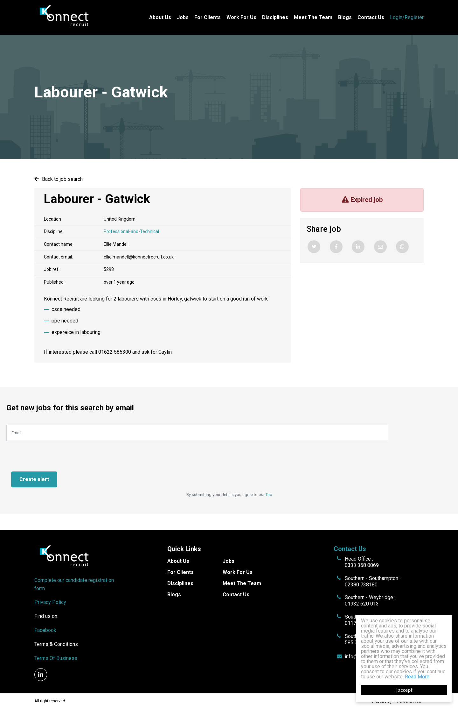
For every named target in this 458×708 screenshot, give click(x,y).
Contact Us (370, 17)
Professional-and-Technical (131, 231)
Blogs (345, 17)
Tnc (269, 494)
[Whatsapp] (402, 246)
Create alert (34, 479)
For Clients (207, 17)
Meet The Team (313, 17)
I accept (404, 690)
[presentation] (54, 453)
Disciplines (275, 17)
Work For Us (241, 17)
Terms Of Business (55, 658)
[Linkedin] (358, 246)
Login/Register (407, 17)
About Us (160, 17)
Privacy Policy (50, 602)
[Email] (380, 246)
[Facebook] (336, 246)
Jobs (183, 17)
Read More (417, 677)
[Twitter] (314, 246)
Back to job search (62, 179)
